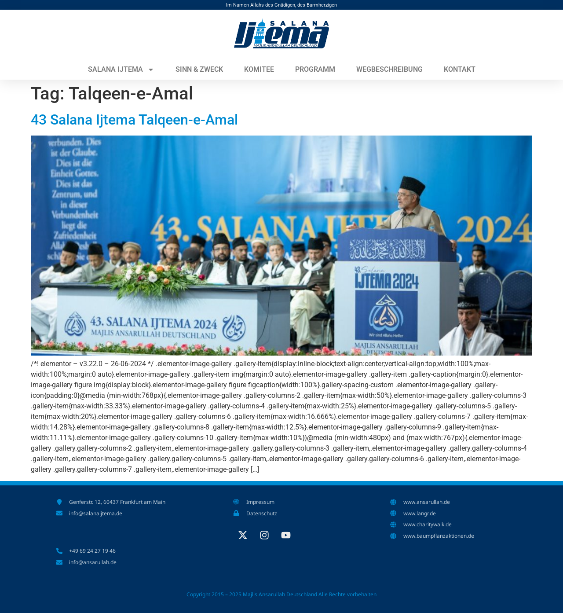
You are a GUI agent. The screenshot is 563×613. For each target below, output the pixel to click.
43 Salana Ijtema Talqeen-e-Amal (134, 119)
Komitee (259, 69)
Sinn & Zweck (199, 69)
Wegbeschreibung (389, 69)
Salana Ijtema (121, 69)
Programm (315, 69)
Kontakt (459, 69)
